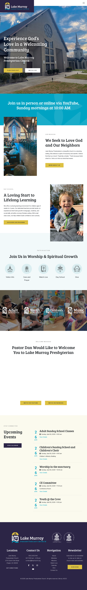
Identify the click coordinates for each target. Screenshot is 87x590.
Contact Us (53, 570)
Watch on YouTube (31, 403)
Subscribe (75, 567)
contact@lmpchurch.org (33, 560)
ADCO (65, 578)
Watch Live (32, 70)
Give (54, 568)
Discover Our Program (16, 222)
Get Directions (12, 568)
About (54, 556)
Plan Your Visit (13, 70)
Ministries (54, 558)
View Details (43, 437)
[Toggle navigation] (83, 3)
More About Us (54, 165)
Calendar (54, 565)
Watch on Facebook (55, 403)
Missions (54, 560)
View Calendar (12, 445)
